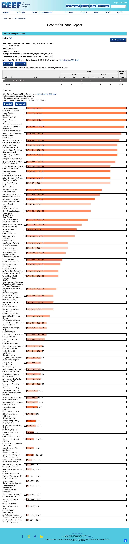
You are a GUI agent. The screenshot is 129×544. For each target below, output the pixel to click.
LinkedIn (41, 537)
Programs (5, 12)
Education (69, 12)
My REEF (120, 12)
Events (107, 12)
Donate (85, 6)
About (96, 12)
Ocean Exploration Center (42, 12)
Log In (116, 3)
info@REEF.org (89, 537)
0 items (124, 3)
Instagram (29, 537)
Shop (93, 6)
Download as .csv (118, 40)
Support (84, 12)
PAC (10, 38)
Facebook (22, 537)
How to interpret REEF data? (69, 60)
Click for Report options (15, 33)
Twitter (35, 537)
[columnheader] (89, 71)
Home (5, 19)
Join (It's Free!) (73, 6)
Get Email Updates (77, 533)
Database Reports (20, 19)
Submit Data (103, 6)
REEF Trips (21, 12)
